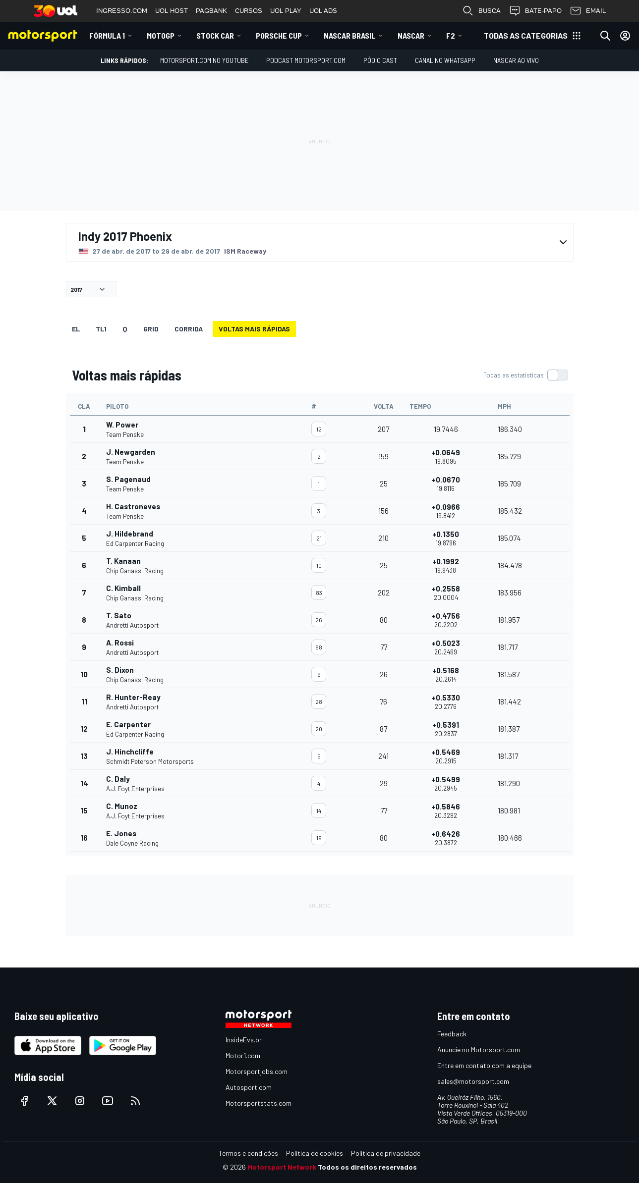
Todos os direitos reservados (367, 1167)
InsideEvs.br (244, 1039)
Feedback (451, 1033)
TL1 (101, 328)
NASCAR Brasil (350, 35)
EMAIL (588, 11)
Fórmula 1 (107, 35)
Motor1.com (243, 1055)
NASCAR (411, 35)
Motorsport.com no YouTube (204, 60)
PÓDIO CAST (380, 60)
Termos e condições (248, 1153)
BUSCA (481, 11)
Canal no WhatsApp (445, 60)
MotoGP (160, 35)
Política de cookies (314, 1153)
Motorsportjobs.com (257, 1071)
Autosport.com (249, 1087)
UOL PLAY (285, 10)
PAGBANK (211, 10)
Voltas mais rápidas (254, 328)
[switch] (525, 375)
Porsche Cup (279, 35)
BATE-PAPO (535, 11)
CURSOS (248, 10)
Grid (151, 328)
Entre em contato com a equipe (484, 1065)
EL (76, 328)
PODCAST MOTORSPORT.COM (306, 60)
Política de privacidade (385, 1153)
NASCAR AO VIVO (516, 60)
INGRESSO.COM (121, 10)
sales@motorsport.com (473, 1081)
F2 (450, 35)
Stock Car (215, 35)
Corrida (188, 328)
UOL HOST (171, 10)
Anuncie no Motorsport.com (478, 1049)
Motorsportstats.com (258, 1103)
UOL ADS (323, 10)
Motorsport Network (281, 1167)
